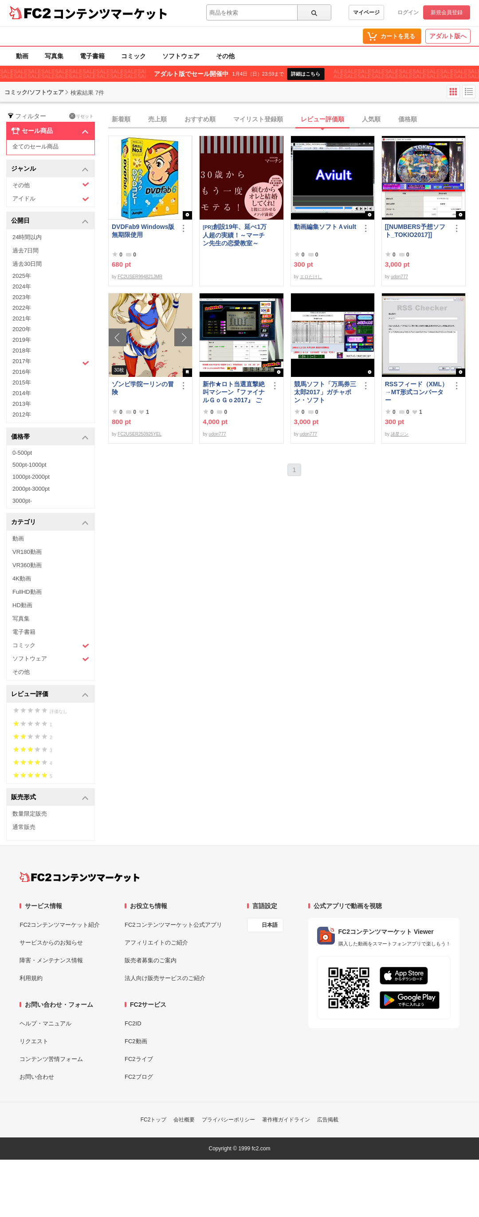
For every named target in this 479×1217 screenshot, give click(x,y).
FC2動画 (136, 1041)
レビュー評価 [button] (50, 694)
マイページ (366, 12)
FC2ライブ (139, 1059)
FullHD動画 (27, 591)
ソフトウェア (181, 56)
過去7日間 (25, 250)
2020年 (21, 329)
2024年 (21, 286)
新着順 (121, 119)
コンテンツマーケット (110, 13)
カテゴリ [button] (50, 522)
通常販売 (23, 827)
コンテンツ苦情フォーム (51, 1059)
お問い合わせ (37, 1076)
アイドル (50, 199)
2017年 (50, 362)
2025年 (21, 275)
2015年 (21, 382)
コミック (133, 56)
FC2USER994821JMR (140, 276)
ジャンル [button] (50, 169)
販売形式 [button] (50, 797)
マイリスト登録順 (258, 119)
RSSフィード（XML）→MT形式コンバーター (416, 392)
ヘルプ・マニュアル (45, 1023)
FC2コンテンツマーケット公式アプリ (173, 924)
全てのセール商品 (35, 146)
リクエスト (34, 1041)
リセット (81, 116)
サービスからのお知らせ (51, 942)
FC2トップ (154, 1120)
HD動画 (22, 605)
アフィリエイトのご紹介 (156, 942)
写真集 (54, 56)
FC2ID (133, 1023)
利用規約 (31, 978)
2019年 (21, 339)
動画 (22, 56)
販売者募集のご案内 (151, 960)
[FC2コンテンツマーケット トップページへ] (80, 877)
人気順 (371, 119)
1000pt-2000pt (31, 476)
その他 (225, 56)
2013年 (21, 403)
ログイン (408, 12)
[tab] (293, 119)
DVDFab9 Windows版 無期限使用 (144, 230)
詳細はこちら (305, 73)
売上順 (157, 119)
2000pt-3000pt (31, 488)
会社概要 (184, 1120)
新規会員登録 (447, 12)
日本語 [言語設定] (270, 925)
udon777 (399, 276)
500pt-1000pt (29, 464)
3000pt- (22, 500)
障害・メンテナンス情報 (51, 960)
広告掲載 (327, 1120)
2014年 (21, 393)
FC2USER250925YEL (139, 434)
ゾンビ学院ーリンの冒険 (143, 388)
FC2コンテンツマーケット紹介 (60, 924)
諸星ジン (399, 434)
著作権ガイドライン (286, 1120)
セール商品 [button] (50, 131)
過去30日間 (27, 263)
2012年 (21, 414)
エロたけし (311, 276)
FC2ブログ (139, 1076)
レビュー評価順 (322, 119)
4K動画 (21, 578)
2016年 (21, 371)
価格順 (407, 119)
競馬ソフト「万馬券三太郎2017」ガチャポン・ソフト (325, 392)
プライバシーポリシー (228, 1120)
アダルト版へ (448, 36)
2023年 (21, 297)
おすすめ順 (200, 119)
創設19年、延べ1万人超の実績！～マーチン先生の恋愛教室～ (235, 235)
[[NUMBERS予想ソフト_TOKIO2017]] (415, 230)
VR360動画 (27, 565)
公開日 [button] (50, 221)
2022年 (21, 307)
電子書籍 (92, 56)
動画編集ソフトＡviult (325, 226)
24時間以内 (27, 237)
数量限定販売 (29, 813)
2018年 (21, 350)
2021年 (21, 318)
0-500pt (22, 452)
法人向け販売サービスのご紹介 (165, 978)
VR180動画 (27, 551)
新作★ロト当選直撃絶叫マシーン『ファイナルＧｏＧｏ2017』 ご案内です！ (234, 392)
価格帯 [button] (50, 437)
